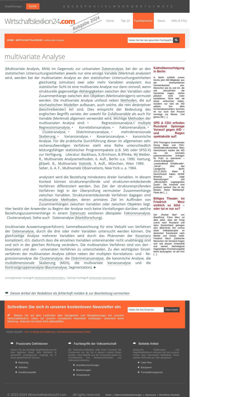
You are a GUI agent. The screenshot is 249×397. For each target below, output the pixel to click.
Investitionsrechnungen (86, 365)
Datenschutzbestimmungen (128, 395)
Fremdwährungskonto (150, 372)
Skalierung (47, 136)
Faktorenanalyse (137, 213)
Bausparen (145, 367)
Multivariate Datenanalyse (102, 277)
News (161, 20)
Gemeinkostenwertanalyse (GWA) (74, 332)
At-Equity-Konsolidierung (42, 332)
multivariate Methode (57, 199)
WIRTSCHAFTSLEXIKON (29, 40)
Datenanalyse (112, 68)
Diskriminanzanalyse (87, 258)
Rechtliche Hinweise (169, 395)
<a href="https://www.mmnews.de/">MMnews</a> (20, 142)
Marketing (21, 362)
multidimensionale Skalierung (30, 262)
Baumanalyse (56, 267)
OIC (26, 332)
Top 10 (125, 20)
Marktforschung (88, 217)
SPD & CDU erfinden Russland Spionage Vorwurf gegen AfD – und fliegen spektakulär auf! (168, 129)
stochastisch (48, 104)
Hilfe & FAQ (179, 20)
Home (110, 20)
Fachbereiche (143, 20)
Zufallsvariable (119, 114)
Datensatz (78, 213)
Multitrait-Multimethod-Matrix (50, 277)
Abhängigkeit (89, 91)
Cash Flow (144, 362)
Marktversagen (82, 370)
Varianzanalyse (119, 262)
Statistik (85, 163)
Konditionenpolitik (25, 372)
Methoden (129, 100)
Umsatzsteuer (81, 375)
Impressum (150, 395)
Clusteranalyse (51, 258)
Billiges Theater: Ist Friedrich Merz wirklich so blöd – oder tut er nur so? (168, 203)
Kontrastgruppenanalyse (24, 267)
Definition (21, 367)
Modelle (70, 104)
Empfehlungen (13, 6)
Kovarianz (143, 235)
